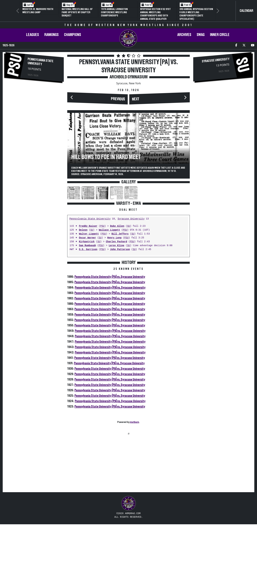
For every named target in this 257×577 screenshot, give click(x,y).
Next (135, 99)
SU (128, 278)
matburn (134, 474)
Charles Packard (116, 294)
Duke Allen (117, 278)
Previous (118, 99)
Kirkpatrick (86, 294)
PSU (102, 278)
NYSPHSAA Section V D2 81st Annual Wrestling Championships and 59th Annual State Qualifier (155, 14)
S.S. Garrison (88, 302)
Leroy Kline (116, 298)
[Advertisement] (34, 113)
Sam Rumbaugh (87, 298)
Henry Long (114, 290)
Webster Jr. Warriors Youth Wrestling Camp (37, 11)
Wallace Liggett (109, 282)
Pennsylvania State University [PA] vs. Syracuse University (109, 329)
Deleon (83, 282)
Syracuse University (131, 271)
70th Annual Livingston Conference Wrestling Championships (114, 12)
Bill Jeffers (120, 286)
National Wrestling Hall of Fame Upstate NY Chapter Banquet (77, 12)
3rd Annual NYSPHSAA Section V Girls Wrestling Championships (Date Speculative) (196, 14)
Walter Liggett (89, 286)
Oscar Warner (87, 290)
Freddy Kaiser (88, 278)
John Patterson (120, 302)
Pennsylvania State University (40, 61)
